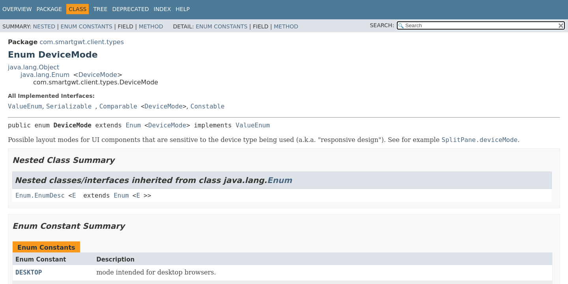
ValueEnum (25, 106)
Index (162, 9)
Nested (44, 26)
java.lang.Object (33, 67)
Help (183, 9)
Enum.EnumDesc (40, 195)
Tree (100, 9)
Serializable (69, 106)
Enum (133, 125)
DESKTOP (28, 272)
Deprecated (130, 9)
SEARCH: (382, 25)
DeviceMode (97, 74)
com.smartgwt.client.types (81, 42)
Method (151, 26)
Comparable (118, 106)
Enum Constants (86, 26)
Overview (17, 9)
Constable (208, 106)
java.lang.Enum (45, 74)
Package (49, 9)
